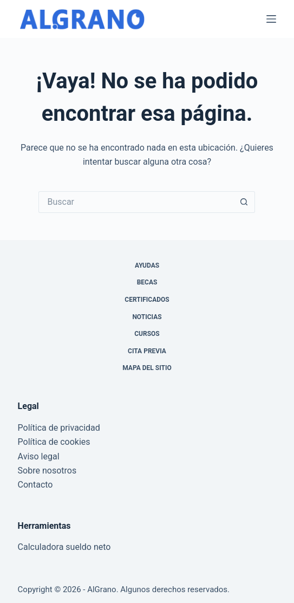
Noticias (146, 317)
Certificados (147, 299)
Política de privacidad (59, 428)
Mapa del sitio (146, 368)
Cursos (147, 334)
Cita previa (147, 351)
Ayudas (147, 265)
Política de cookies (54, 442)
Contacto (35, 484)
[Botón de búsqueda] (244, 202)
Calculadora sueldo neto (64, 547)
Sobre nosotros (47, 470)
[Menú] (271, 19)
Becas (147, 282)
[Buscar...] (135, 202)
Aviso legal (39, 456)
